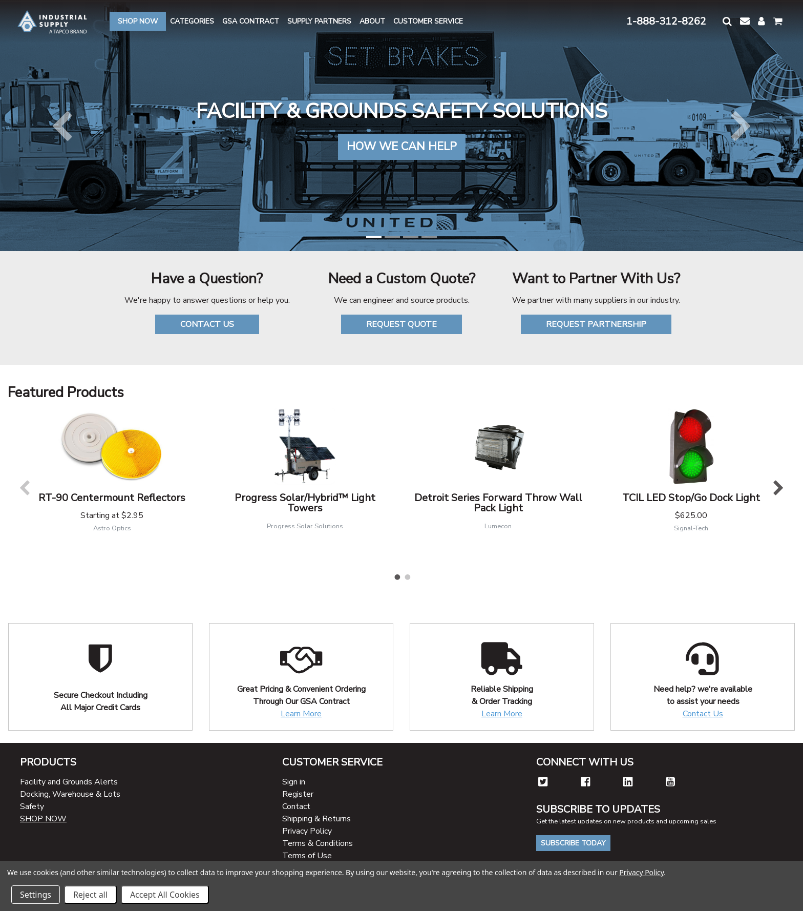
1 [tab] (396, 574)
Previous (24, 488)
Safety (32, 806)
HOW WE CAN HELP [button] (402, 146)
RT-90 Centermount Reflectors (111, 498)
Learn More (301, 713)
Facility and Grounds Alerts (69, 782)
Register (297, 794)
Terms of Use (307, 855)
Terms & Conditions (317, 843)
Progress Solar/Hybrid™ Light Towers (305, 503)
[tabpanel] (111, 477)
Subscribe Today (573, 843)
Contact (296, 806)
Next (779, 488)
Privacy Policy (307, 831)
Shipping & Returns (316, 818)
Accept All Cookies (165, 894)
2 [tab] (406, 574)
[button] (727, 21)
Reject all (90, 894)
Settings (35, 894)
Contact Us (703, 713)
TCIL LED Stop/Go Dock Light (691, 498)
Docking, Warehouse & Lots (70, 794)
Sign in (293, 782)
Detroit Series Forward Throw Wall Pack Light (498, 503)
